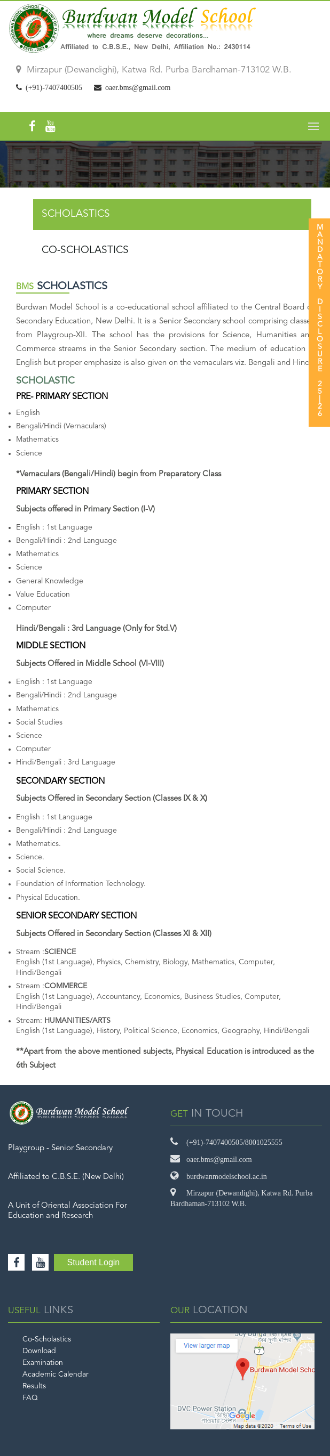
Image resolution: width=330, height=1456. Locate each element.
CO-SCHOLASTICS (85, 251)
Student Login (93, 1262)
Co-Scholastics (46, 1339)
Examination (42, 1362)
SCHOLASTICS (76, 214)
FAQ (30, 1398)
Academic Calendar (55, 1374)
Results (34, 1386)
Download (39, 1351)
